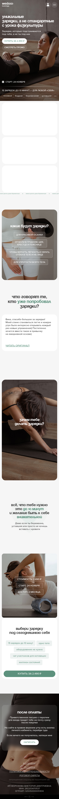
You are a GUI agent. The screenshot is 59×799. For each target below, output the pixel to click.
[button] (14, 47)
